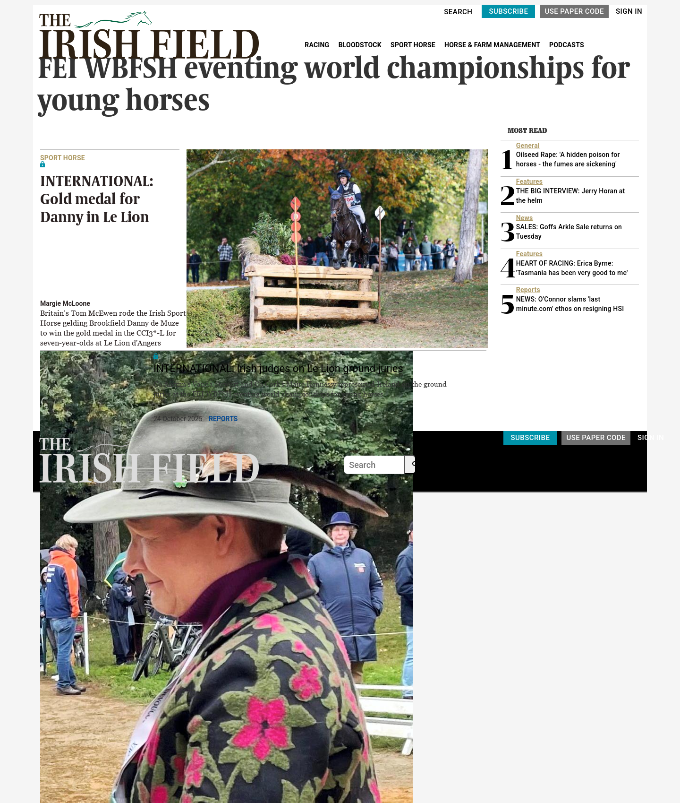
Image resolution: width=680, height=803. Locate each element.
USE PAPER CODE (574, 11)
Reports (223, 419)
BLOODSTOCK (361, 45)
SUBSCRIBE (508, 11)
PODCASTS (566, 45)
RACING (318, 45)
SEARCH (458, 12)
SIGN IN (629, 11)
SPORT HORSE (414, 45)
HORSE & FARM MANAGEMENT (493, 45)
